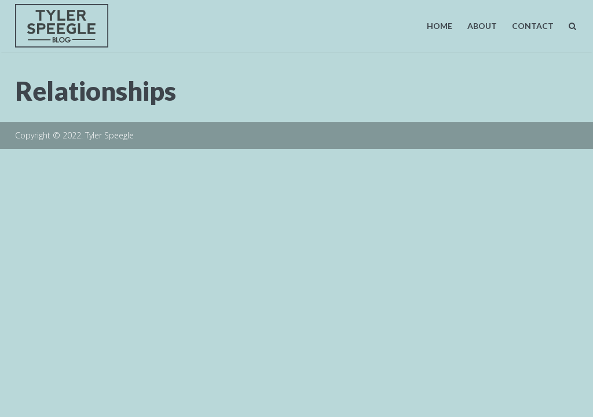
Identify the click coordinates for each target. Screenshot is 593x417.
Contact (533, 26)
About (482, 26)
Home (439, 26)
